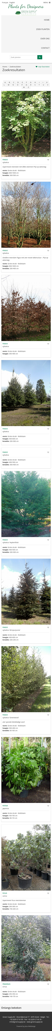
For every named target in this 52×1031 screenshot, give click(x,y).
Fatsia (5, 806)
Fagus (5, 159)
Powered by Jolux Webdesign (26, 1026)
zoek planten (42, 29)
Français (5, 2)
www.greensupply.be (35, 1022)
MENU (47, 2)
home (47, 20)
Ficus (5, 893)
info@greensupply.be (17, 1022)
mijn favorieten (44, 67)
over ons (45, 38)
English (12, 2)
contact (45, 48)
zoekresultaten (15, 67)
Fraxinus (6, 984)
